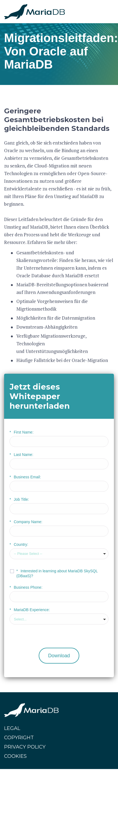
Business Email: (25, 477)
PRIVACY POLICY (25, 747)
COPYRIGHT (19, 738)
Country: (19, 544)
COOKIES (15, 756)
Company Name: (26, 521)
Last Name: (21, 454)
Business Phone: (26, 587)
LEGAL (12, 728)
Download (59, 655)
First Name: (22, 432)
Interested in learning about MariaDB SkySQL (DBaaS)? (57, 573)
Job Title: (19, 499)
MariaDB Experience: (30, 609)
